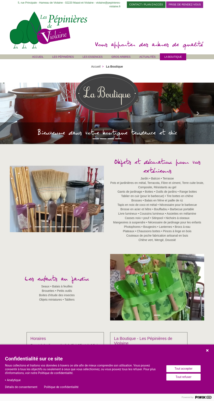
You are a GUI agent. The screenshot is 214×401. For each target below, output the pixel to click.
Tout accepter (183, 368)
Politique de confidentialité (61, 387)
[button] (16, 113)
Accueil (38, 56)
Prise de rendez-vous (185, 4)
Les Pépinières (63, 56)
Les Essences (93, 56)
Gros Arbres (121, 56)
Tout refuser (183, 377)
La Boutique (173, 56)
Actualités (147, 56)
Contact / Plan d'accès (146, 4)
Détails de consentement (21, 387)
